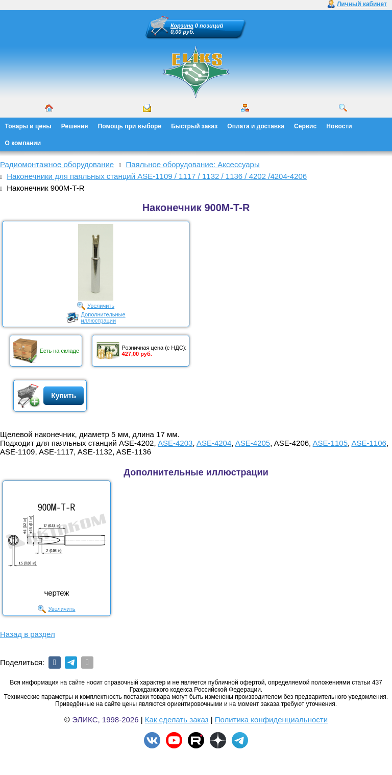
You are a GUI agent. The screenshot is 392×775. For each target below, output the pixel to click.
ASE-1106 (369, 443)
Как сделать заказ (177, 719)
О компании (23, 143)
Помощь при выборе (129, 126)
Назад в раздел (27, 634)
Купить (63, 396)
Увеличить (100, 306)
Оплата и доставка (255, 126)
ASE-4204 (214, 443)
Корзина (181, 25)
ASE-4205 (252, 443)
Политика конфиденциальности (271, 719)
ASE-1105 (330, 443)
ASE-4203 (175, 443)
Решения (74, 126)
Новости (339, 126)
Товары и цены (28, 126)
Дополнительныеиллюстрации (103, 317)
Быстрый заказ (194, 126)
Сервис (305, 126)
